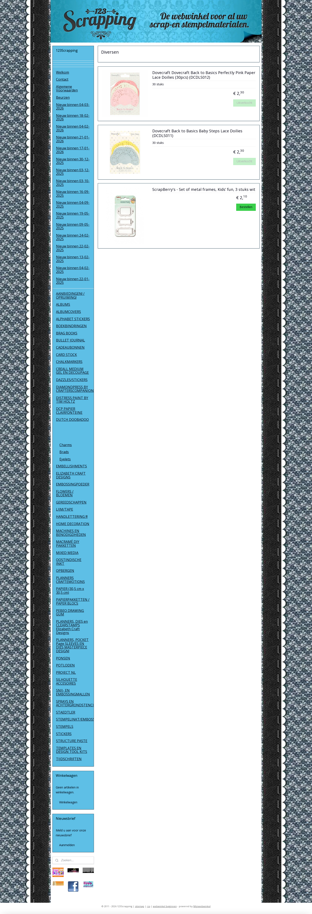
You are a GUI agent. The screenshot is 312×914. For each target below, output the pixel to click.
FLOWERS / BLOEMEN (64, 493)
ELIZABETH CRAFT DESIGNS (71, 475)
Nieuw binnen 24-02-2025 (72, 237)
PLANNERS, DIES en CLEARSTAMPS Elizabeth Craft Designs (72, 627)
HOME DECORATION (72, 523)
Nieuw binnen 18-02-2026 (72, 117)
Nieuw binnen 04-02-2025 (72, 270)
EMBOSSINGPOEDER (72, 484)
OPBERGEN (65, 570)
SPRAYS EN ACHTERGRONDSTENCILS (75, 703)
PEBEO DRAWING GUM (70, 612)
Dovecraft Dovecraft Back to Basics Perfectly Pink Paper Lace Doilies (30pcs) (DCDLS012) (203, 75)
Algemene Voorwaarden (67, 88)
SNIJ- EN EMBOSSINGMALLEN (73, 692)
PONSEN (63, 658)
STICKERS (64, 733)
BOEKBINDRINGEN (71, 326)
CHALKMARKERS (69, 361)
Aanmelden (67, 845)
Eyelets (65, 459)
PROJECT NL (66, 672)
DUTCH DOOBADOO (72, 419)
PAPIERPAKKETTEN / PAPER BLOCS (72, 601)
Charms (65, 445)
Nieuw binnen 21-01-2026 (72, 139)
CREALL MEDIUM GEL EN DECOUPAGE (72, 371)
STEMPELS (64, 726)
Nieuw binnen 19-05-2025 (72, 215)
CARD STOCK (66, 354)
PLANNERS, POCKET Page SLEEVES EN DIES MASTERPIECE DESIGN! (72, 645)
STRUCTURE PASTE (71, 740)
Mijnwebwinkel (202, 906)
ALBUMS (63, 304)
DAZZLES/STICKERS (72, 379)
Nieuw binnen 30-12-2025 (72, 161)
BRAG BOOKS (66, 333)
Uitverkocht (244, 103)
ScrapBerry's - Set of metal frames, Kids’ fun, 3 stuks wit (203, 189)
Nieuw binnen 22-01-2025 (72, 281)
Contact (62, 79)
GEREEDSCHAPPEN (71, 502)
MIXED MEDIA (67, 552)
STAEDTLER (65, 712)
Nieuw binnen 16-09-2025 (72, 193)
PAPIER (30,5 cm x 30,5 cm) (70, 590)
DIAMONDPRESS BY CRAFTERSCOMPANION (75, 389)
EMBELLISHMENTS (71, 466)
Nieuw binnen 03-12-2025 (72, 172)
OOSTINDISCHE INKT (68, 561)
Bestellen (245, 207)
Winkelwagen (68, 802)
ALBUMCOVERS (68, 311)
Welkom (62, 72)
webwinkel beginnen (165, 906)
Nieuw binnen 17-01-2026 (72, 150)
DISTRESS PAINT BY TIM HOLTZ (72, 400)
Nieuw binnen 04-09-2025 (72, 204)
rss (148, 906)
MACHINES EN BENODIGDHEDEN (71, 532)
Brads (64, 452)
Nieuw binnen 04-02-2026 (72, 128)
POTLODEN (65, 665)
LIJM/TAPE (64, 509)
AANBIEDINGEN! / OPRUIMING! (70, 295)
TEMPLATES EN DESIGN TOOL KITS (71, 750)
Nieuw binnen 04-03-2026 (72, 106)
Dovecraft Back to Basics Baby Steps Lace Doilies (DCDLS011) (197, 133)
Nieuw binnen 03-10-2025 (72, 183)
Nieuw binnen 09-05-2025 (72, 226)
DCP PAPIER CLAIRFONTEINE (69, 410)
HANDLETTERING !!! (72, 516)
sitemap (139, 906)
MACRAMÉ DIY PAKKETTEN (67, 543)
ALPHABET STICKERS (73, 319)
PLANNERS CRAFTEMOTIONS (70, 580)
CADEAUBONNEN (70, 347)
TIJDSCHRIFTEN (69, 759)
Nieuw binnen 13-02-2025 (72, 259)
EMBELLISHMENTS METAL (71, 428)
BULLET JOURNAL (70, 340)
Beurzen (63, 97)
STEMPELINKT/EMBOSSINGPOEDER (75, 719)
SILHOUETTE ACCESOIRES (66, 681)
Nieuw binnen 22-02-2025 (72, 248)
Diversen (66, 437)
